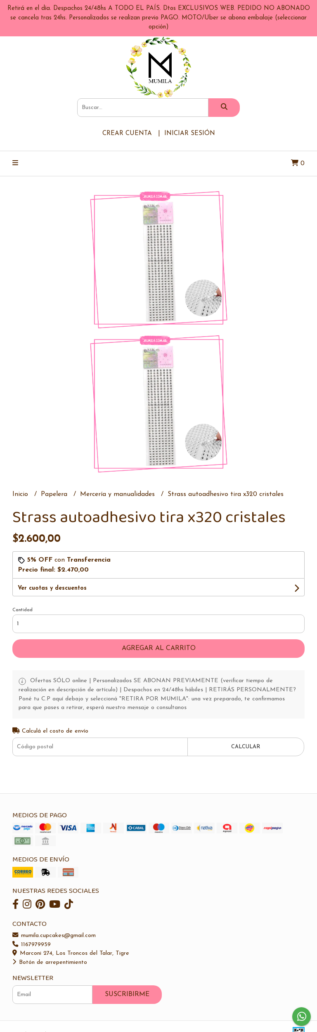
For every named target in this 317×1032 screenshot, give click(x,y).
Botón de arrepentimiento (49, 962)
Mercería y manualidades (118, 494)
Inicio (21, 494)
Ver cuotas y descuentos (52, 588)
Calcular (245, 747)
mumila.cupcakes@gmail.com (54, 935)
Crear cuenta (127, 133)
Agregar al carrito (159, 648)
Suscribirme (127, 994)
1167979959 (31, 945)
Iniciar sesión (189, 133)
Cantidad (22, 610)
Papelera (55, 494)
